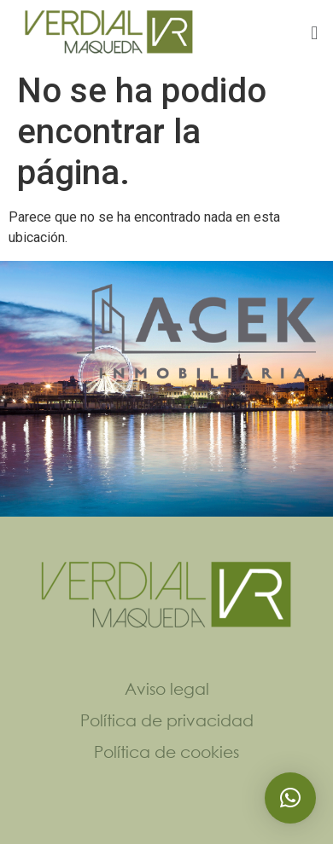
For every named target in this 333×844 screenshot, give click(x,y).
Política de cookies (166, 751)
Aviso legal (167, 688)
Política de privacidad (167, 720)
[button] (314, 33)
